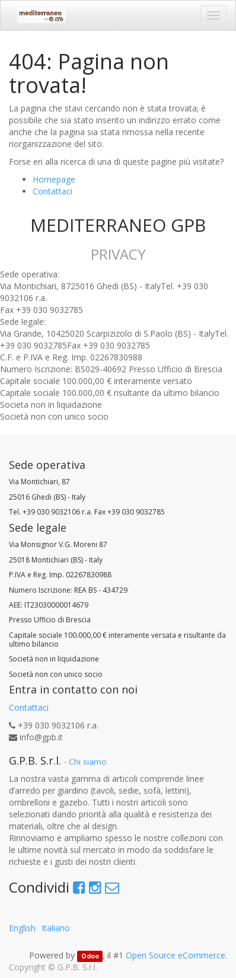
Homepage (54, 179)
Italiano (56, 928)
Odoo (90, 956)
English (22, 928)
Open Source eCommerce (175, 955)
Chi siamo (88, 761)
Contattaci (52, 191)
